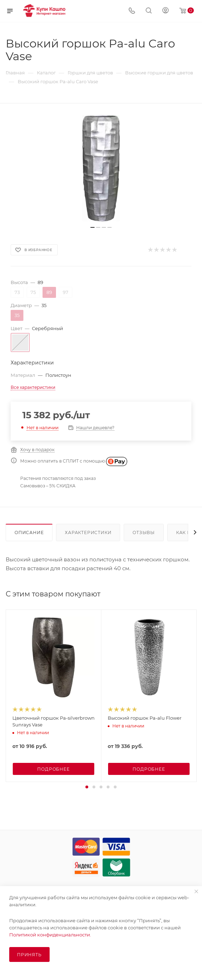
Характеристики (88, 532)
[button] (86, 786)
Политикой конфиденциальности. (50, 934)
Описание (29, 532)
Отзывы (144, 532)
